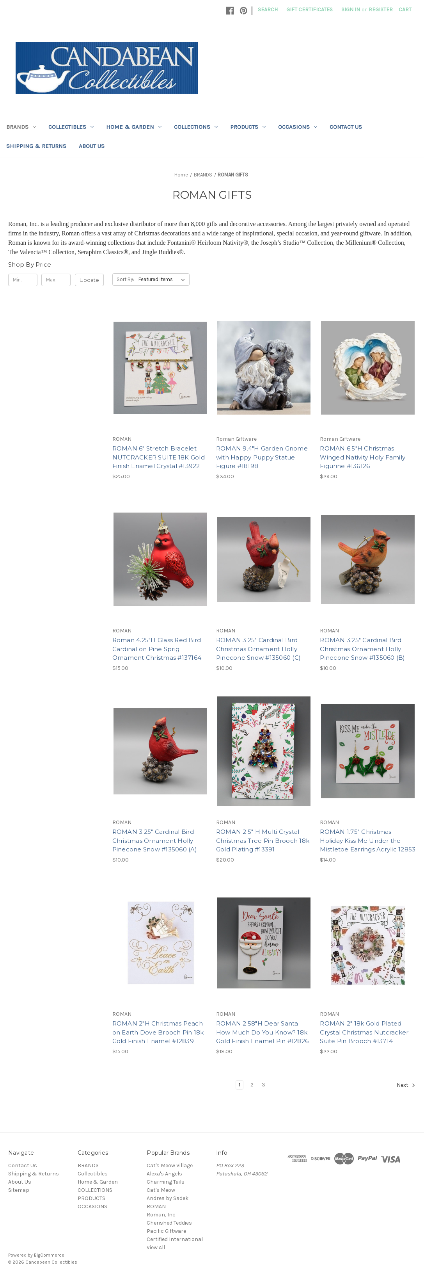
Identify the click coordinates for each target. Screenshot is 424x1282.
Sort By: (125, 279)
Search (268, 9)
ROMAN (156, 1206)
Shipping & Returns (36, 146)
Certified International (175, 1239)
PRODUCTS (248, 126)
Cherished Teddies (169, 1223)
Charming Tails (166, 1182)
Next (406, 1085)
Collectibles (71, 126)
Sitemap (18, 1190)
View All (156, 1247)
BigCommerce (49, 1255)
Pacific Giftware (166, 1231)
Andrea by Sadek (167, 1198)
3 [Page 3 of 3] (263, 1084)
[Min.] (22, 280)
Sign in (350, 9)
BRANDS (21, 126)
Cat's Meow (161, 1190)
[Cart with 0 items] (405, 9)
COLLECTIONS (196, 126)
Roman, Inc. (161, 1214)
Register (381, 9)
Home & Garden (133, 126)
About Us (92, 146)
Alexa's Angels (164, 1173)
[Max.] (56, 280)
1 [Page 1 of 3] (239, 1084)
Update (89, 280)
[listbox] (163, 279)
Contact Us (346, 126)
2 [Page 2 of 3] (252, 1084)
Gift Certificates (309, 9)
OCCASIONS (297, 126)
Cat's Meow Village (170, 1165)
